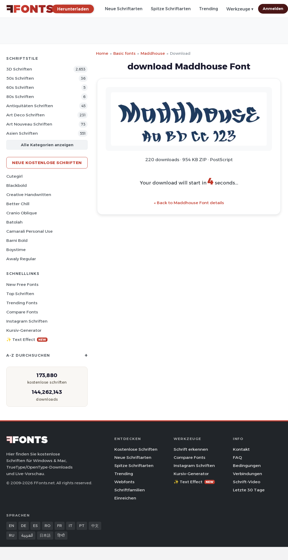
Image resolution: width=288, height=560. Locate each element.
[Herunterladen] (73, 8)
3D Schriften (19, 69)
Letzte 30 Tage (249, 489)
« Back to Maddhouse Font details (189, 202)
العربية (27, 535)
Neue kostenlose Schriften (47, 162)
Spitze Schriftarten (171, 8)
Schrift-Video (246, 481)
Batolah (14, 222)
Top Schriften (20, 293)
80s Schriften (20, 96)
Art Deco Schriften (25, 114)
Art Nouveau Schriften (29, 124)
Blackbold (16, 185)
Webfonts (124, 481)
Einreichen (125, 498)
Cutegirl (14, 176)
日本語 (45, 535)
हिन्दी (61, 535)
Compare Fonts (22, 311)
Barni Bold (17, 240)
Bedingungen (247, 465)
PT (81, 525)
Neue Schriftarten (123, 8)
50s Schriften (20, 78)
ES (35, 525)
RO (47, 525)
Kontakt (241, 449)
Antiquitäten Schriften (29, 105)
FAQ (237, 457)
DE (23, 525)
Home (102, 53)
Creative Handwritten (28, 194)
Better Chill (17, 203)
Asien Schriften (22, 133)
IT (70, 525)
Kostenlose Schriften (135, 449)
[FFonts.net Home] (30, 9)
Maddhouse (153, 53)
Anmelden (273, 8)
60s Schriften (20, 87)
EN (11, 525)
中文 (95, 525)
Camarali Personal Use (29, 231)
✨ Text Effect (26, 339)
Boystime (16, 249)
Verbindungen (247, 473)
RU (11, 535)
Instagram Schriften (26, 321)
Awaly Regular (21, 258)
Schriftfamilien (129, 489)
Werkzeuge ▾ (239, 9)
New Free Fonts (22, 284)
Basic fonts (124, 53)
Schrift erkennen (191, 449)
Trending (208, 8)
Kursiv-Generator (23, 330)
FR (59, 525)
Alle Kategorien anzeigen (47, 144)
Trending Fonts (22, 302)
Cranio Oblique (21, 212)
